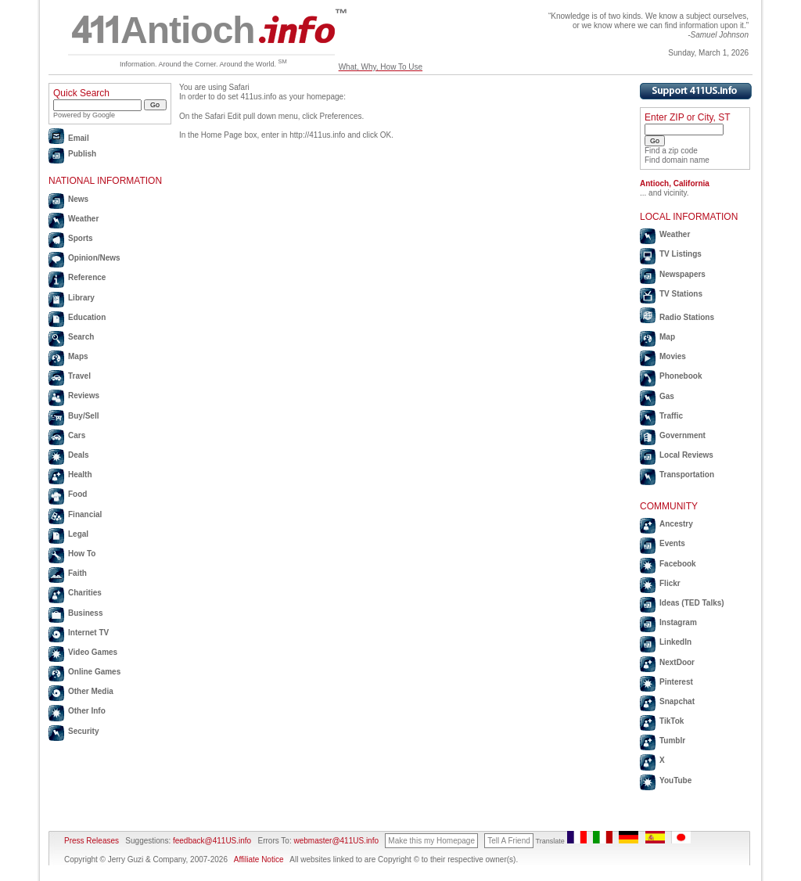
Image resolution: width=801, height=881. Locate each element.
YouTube (675, 780)
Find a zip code (671, 150)
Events (672, 543)
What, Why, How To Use (380, 67)
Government (682, 435)
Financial (85, 514)
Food (77, 494)
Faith (77, 573)
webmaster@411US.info (336, 840)
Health (80, 474)
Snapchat (677, 701)
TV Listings (680, 254)
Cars (76, 435)
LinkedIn (675, 642)
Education (87, 317)
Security (83, 731)
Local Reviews (686, 455)
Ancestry (676, 524)
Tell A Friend (508, 840)
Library (81, 297)
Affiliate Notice (259, 859)
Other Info (87, 711)
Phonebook (680, 376)
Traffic (671, 416)
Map (667, 337)
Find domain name (677, 160)
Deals (78, 455)
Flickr (670, 583)
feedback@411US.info (211, 840)
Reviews (83, 395)
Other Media (90, 691)
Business (85, 613)
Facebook (677, 563)
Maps (78, 356)
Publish (82, 153)
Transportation (686, 474)
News (78, 199)
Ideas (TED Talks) (691, 603)
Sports (80, 238)
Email (78, 138)
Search (81, 337)
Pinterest (676, 682)
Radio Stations (686, 317)
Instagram (678, 622)
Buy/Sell (83, 416)
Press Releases (91, 840)
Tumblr (672, 740)
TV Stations (680, 293)
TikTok (671, 721)
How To (81, 553)
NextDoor (677, 662)
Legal (78, 534)
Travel (79, 376)
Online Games (94, 671)
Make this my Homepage (431, 840)
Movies (672, 356)
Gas (666, 396)
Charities (85, 592)
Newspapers (682, 274)
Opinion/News (94, 258)
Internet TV (88, 632)
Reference (87, 277)
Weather (83, 218)
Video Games (92, 652)
